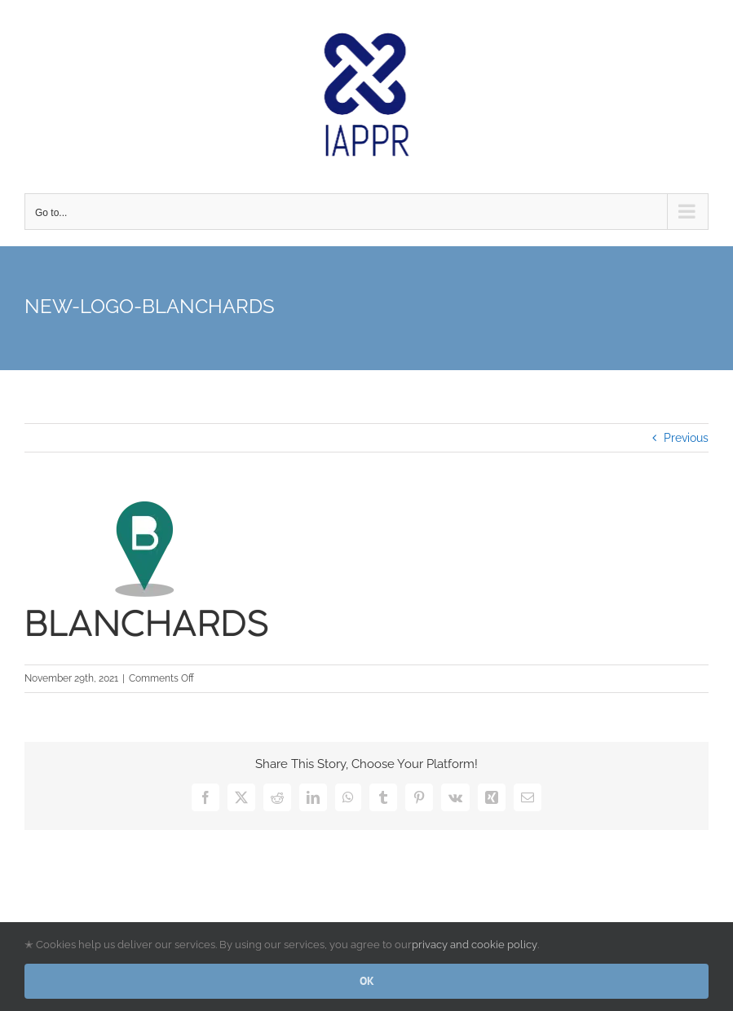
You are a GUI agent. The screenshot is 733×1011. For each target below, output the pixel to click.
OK (367, 980)
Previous (686, 437)
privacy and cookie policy (474, 944)
